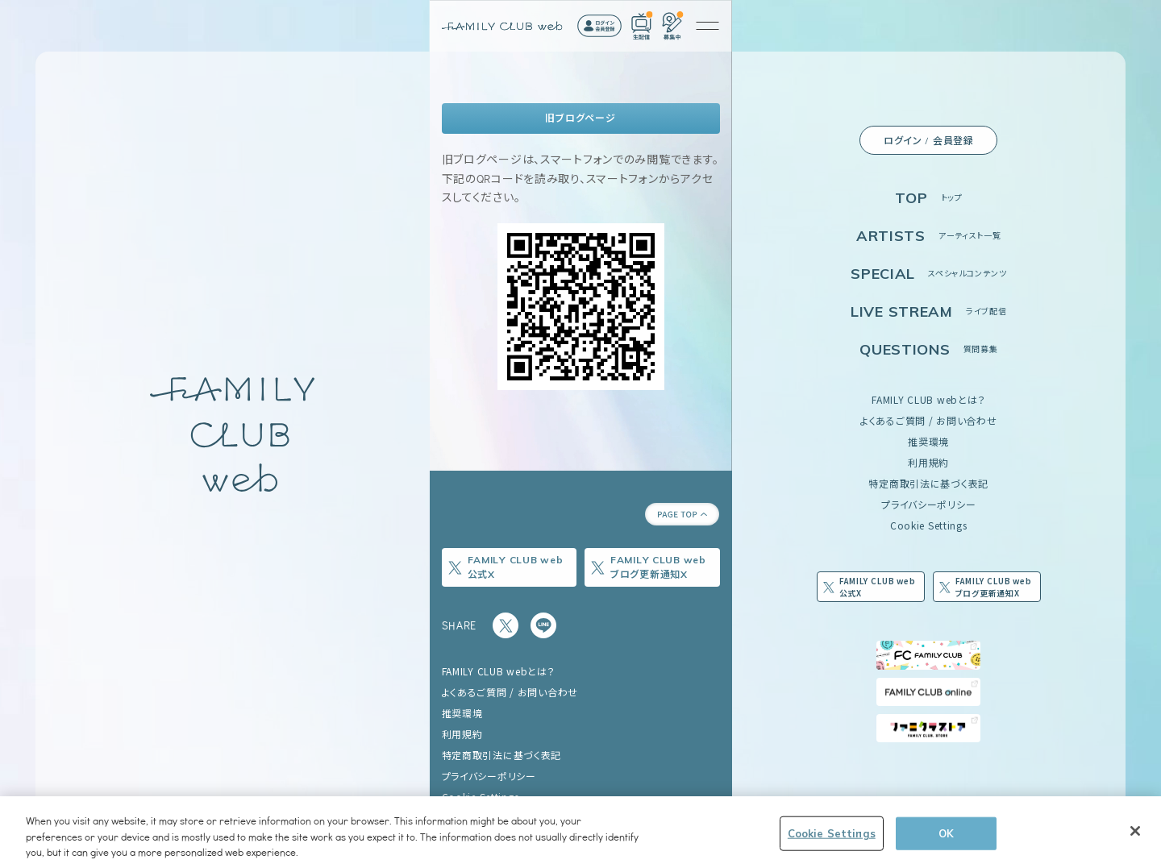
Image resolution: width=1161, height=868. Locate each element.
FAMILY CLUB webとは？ (928, 399)
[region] (580, 832)
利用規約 (928, 462)
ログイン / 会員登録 (929, 140)
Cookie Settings (929, 525)
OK (946, 832)
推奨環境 (928, 441)
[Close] (1135, 831)
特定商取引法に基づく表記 (928, 483)
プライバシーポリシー (928, 504)
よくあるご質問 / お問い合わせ (928, 420)
